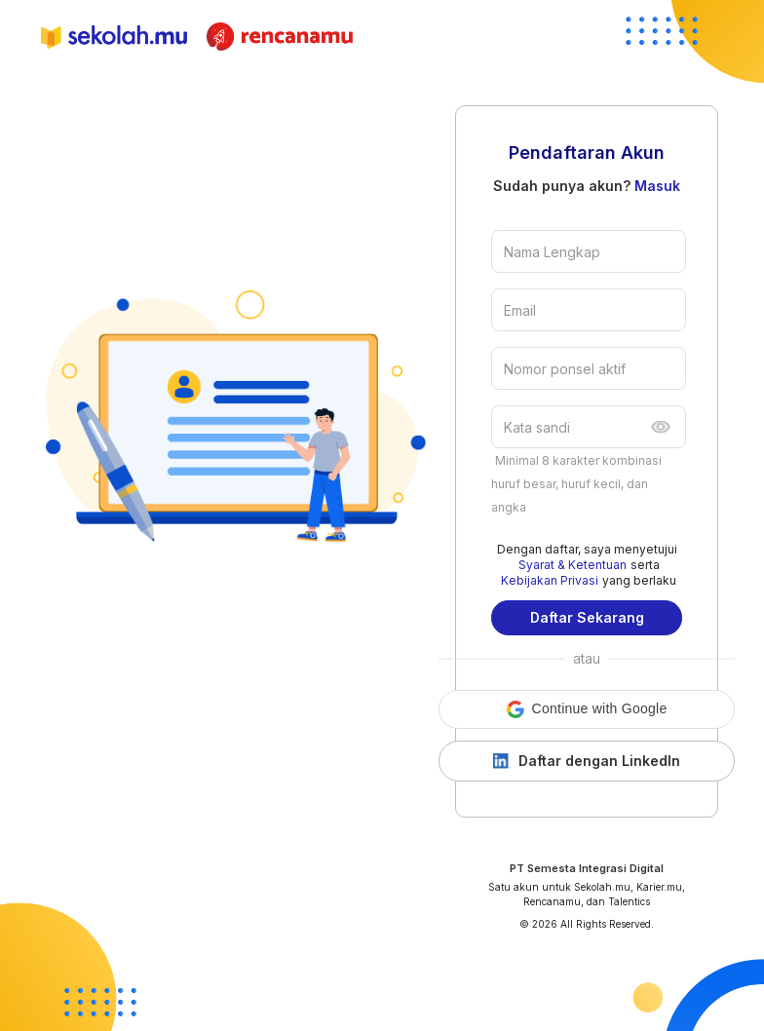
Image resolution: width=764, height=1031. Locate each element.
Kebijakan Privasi (549, 580)
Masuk (657, 185)
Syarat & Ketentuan (572, 564)
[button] (587, 709)
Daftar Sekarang (587, 617)
